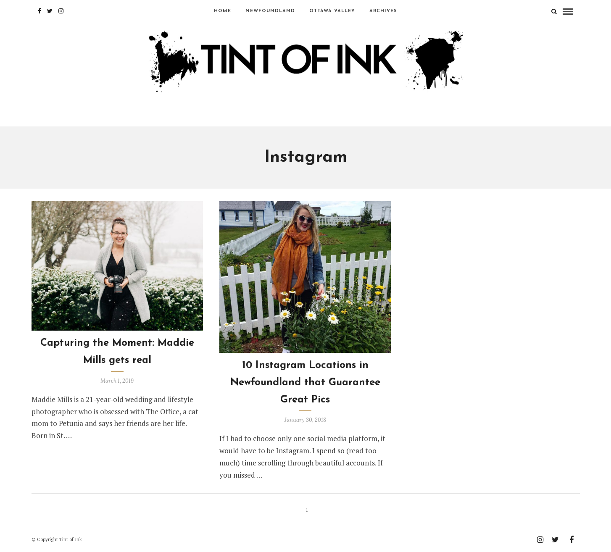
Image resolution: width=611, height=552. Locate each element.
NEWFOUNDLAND (270, 11)
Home (222, 11)
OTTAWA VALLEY (332, 11)
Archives (383, 11)
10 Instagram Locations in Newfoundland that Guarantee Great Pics (305, 382)
